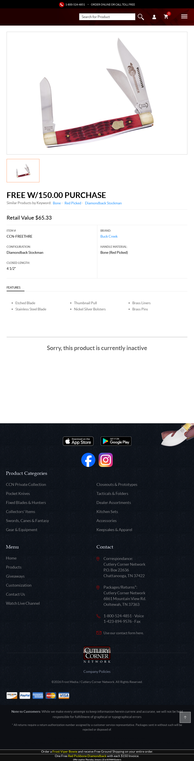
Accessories (106, 520)
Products (14, 567)
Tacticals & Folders (112, 493)
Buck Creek (109, 236)
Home (11, 558)
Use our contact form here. (123, 633)
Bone (57, 203)
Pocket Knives (18, 493)
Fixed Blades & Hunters (26, 502)
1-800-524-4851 (75, 4)
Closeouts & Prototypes (116, 484)
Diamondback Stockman (103, 203)
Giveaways (15, 576)
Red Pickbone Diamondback (87, 756)
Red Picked (73, 203)
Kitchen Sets (107, 511)
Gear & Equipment (21, 529)
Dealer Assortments (113, 502)
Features (13, 287)
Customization (18, 585)
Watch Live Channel (23, 603)
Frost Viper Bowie (64, 751)
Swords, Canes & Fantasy (27, 520)
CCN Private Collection (26, 484)
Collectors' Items (20, 511)
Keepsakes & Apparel (114, 529)
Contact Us (15, 594)
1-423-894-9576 (117, 621)
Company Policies (97, 671)
